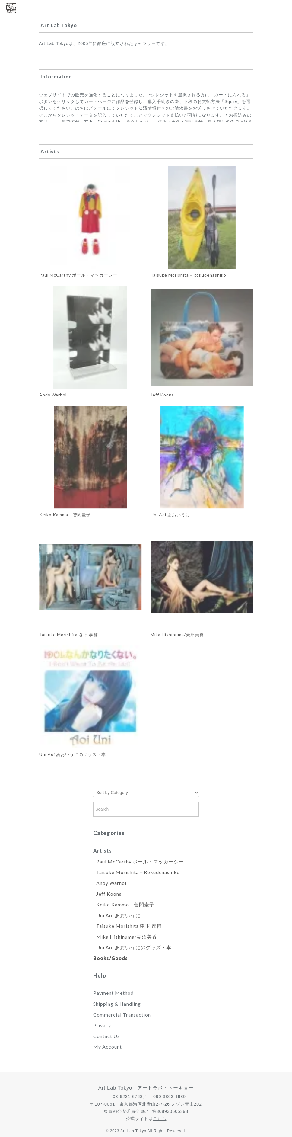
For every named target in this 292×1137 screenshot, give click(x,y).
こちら (160, 1118)
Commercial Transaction (122, 1014)
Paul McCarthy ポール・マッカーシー (140, 861)
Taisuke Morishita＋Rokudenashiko (138, 872)
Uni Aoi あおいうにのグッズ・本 (133, 947)
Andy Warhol (111, 883)
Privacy (102, 1025)
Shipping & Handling (117, 1004)
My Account (107, 1046)
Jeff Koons (109, 894)
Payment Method (113, 993)
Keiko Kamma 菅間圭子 (125, 904)
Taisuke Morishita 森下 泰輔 (129, 926)
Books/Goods (110, 958)
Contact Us (106, 1036)
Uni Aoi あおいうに (118, 915)
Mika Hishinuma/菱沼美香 (126, 937)
